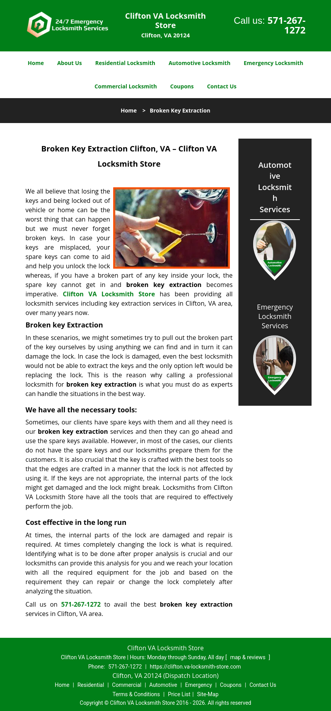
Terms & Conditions (136, 694)
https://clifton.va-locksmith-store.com (195, 666)
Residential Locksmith (125, 63)
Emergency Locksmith (273, 63)
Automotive (163, 685)
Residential (90, 685)
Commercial (126, 685)
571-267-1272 (287, 25)
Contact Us (221, 86)
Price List (179, 694)
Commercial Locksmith (126, 86)
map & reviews (248, 657)
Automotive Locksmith (199, 63)
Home (36, 63)
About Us (69, 63)
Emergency (198, 685)
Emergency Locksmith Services (275, 316)
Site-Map (208, 694)
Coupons (182, 86)
